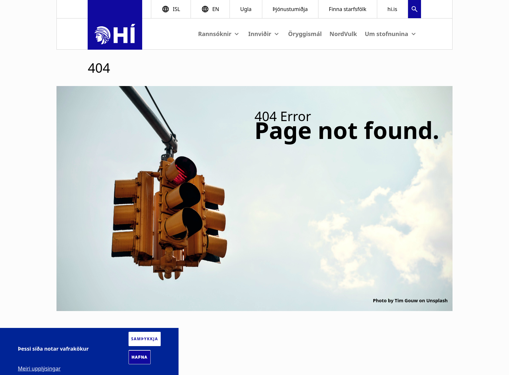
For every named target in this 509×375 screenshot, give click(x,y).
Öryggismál (305, 34)
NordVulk (343, 34)
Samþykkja (144, 339)
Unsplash (437, 300)
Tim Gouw (406, 300)
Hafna (139, 357)
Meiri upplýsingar (39, 368)
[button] (414, 10)
